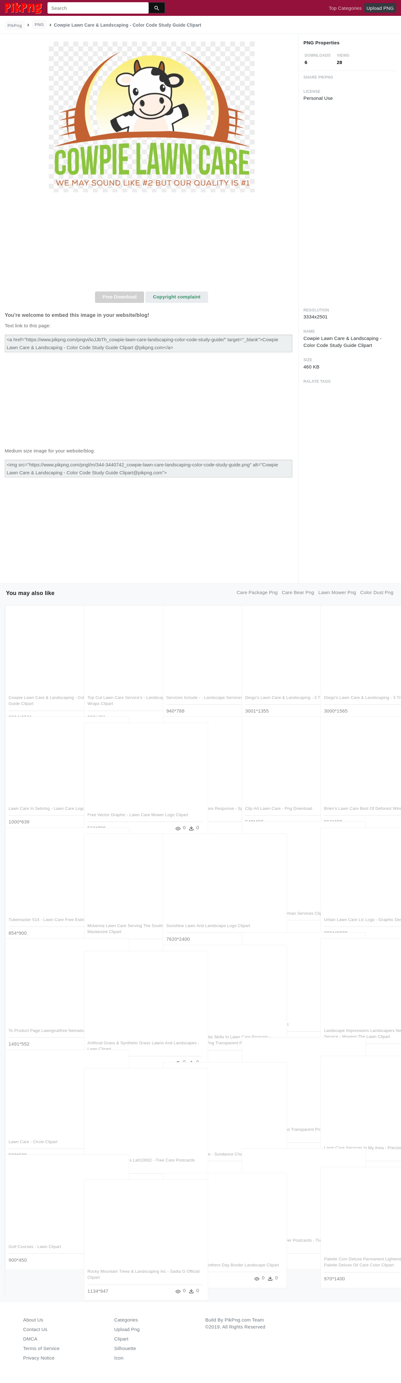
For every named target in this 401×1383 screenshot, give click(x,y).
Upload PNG (380, 8)
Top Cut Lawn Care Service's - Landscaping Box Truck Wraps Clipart (116, 690)
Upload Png (127, 1329)
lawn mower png (337, 592)
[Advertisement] (151, 244)
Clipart (121, 1338)
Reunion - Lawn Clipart (267, 1010)
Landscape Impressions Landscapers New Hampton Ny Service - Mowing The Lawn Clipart (357, 1023)
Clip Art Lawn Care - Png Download (278, 794)
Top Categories (345, 8)
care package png (257, 592)
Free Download (120, 296)
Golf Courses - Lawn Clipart (35, 1233)
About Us (33, 1319)
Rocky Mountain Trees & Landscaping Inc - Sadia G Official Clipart (119, 1263)
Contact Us (35, 1329)
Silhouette (125, 1348)
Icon (119, 1358)
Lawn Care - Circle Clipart (33, 1128)
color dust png (376, 592)
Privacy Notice (38, 1358)
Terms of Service (41, 1348)
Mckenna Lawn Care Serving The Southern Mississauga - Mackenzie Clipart (120, 918)
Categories (126, 1319)
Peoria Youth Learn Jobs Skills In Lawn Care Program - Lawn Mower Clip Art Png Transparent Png (199, 1029)
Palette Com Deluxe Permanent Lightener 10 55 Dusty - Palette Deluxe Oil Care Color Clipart (354, 1251)
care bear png (298, 592)
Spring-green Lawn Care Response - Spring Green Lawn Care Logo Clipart (200, 801)
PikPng (15, 25)
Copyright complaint (176, 296)
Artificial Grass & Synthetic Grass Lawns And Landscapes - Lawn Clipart (118, 1035)
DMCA (30, 1338)
